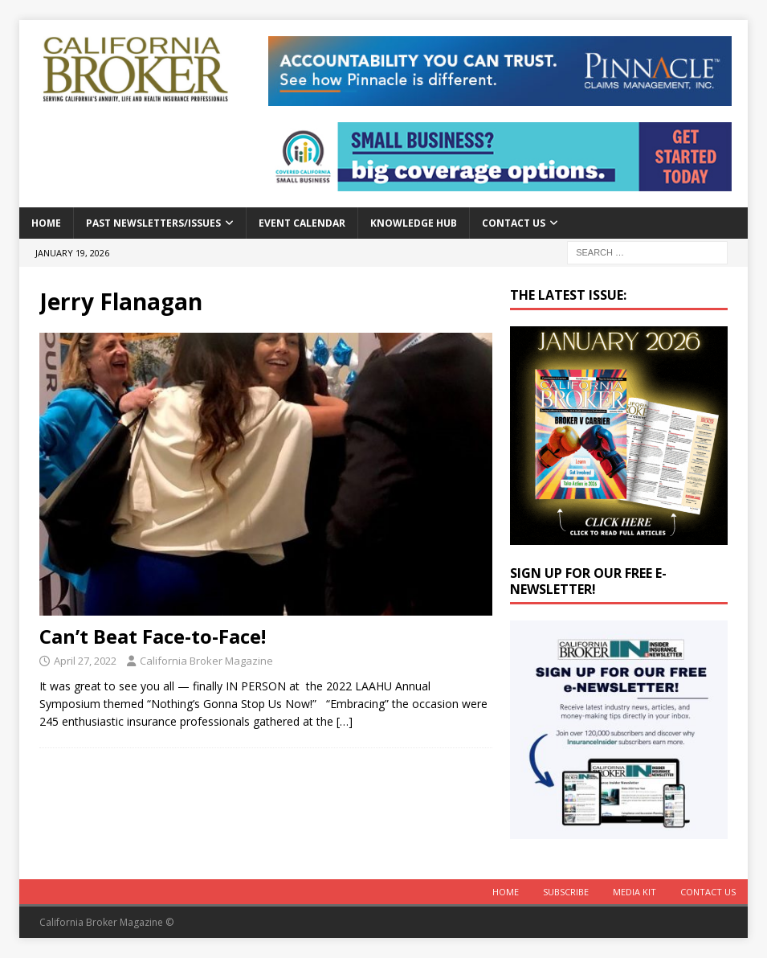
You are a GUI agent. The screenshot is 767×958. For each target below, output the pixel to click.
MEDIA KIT (634, 892)
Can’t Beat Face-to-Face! (152, 636)
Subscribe (566, 892)
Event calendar (302, 223)
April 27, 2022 (85, 660)
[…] (345, 721)
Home (46, 223)
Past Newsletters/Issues (153, 223)
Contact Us (513, 223)
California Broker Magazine (206, 660)
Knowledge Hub (413, 223)
